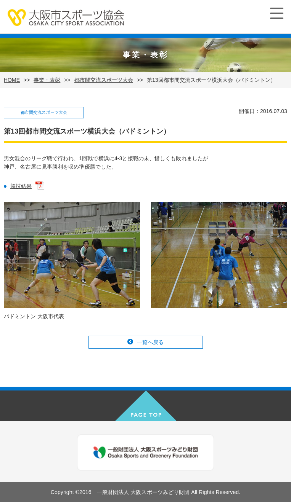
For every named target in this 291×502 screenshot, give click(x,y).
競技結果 (21, 186)
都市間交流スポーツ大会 (103, 80)
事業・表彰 (47, 80)
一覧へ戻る (150, 342)
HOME (12, 80)
